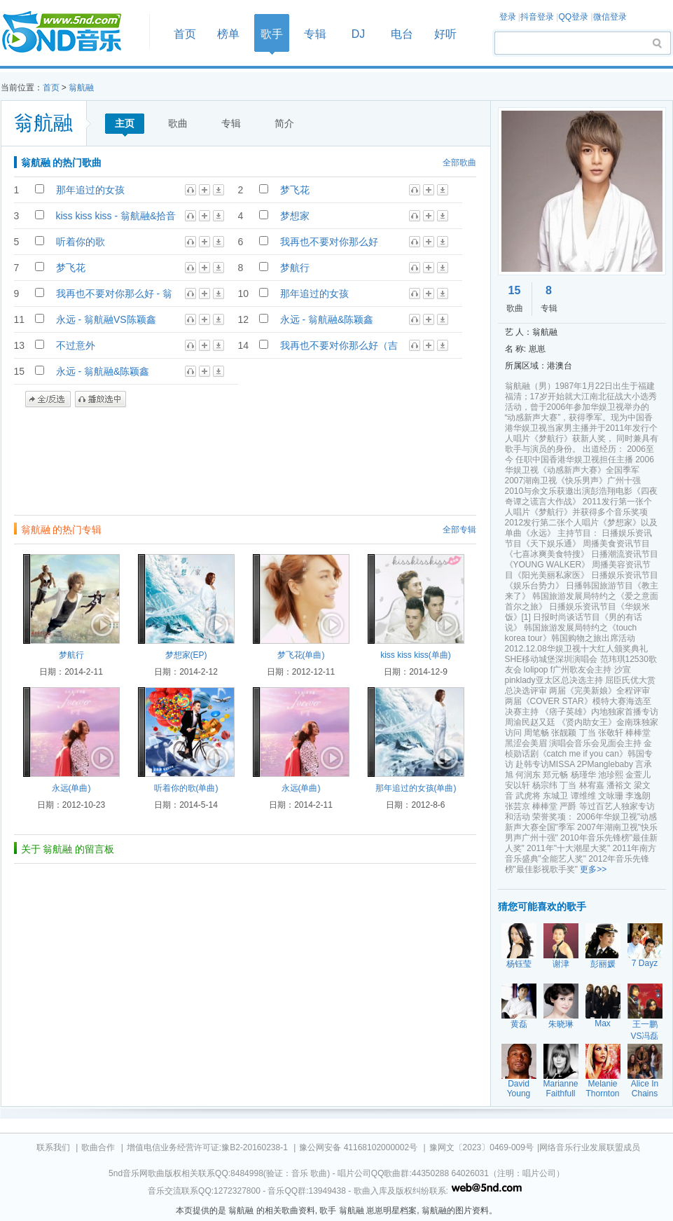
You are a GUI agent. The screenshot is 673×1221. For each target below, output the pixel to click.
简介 (284, 123)
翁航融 (81, 87)
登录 (507, 17)
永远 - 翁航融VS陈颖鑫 (106, 319)
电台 (402, 34)
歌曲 (178, 123)
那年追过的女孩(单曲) (416, 788)
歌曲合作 (98, 1147)
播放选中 (100, 399)
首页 (71, 32)
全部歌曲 (459, 162)
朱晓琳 (561, 1024)
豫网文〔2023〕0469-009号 (481, 1147)
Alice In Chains (644, 1088)
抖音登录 (537, 17)
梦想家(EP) (186, 655)
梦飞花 (295, 189)
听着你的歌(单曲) (186, 788)
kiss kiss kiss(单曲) (415, 655)
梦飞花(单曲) (301, 655)
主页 (124, 123)
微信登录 (610, 17)
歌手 (272, 34)
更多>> (593, 869)
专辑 (315, 34)
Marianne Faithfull (560, 1088)
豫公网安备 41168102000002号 (358, 1147)
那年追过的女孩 (90, 189)
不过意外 (75, 345)
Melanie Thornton (602, 1088)
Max (603, 1023)
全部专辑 (459, 529)
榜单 (228, 34)
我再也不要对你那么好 (329, 241)
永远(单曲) (71, 788)
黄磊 (519, 1024)
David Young (519, 1088)
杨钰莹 (519, 964)
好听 (445, 34)
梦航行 (295, 267)
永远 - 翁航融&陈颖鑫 (327, 319)
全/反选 (48, 399)
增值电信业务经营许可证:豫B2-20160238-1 (207, 1147)
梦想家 (295, 215)
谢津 (561, 964)
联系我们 (53, 1147)
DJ (359, 34)
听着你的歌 (80, 241)
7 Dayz (645, 963)
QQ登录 (573, 17)
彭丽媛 (603, 964)
